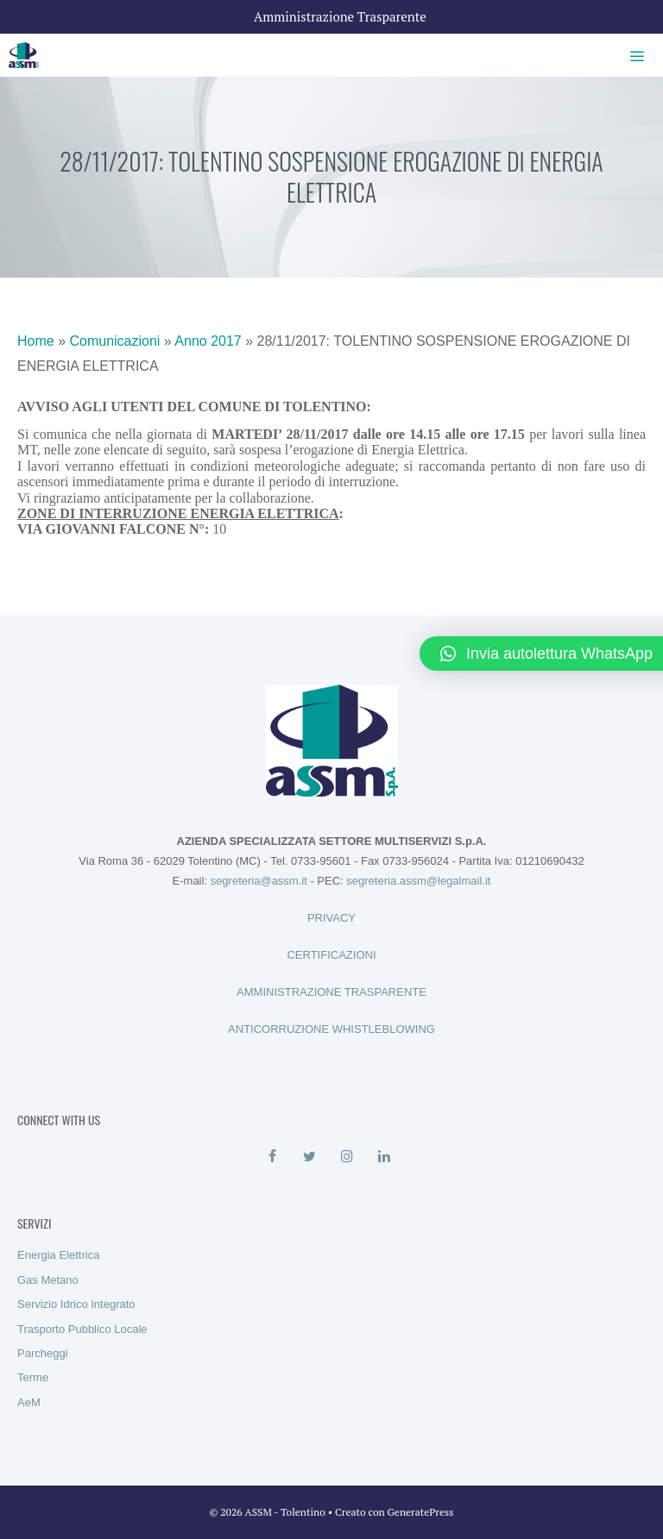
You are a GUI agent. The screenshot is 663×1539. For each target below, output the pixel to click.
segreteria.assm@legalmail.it (418, 880)
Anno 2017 (207, 341)
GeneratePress (421, 1511)
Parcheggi (42, 1353)
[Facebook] (272, 1157)
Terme (32, 1377)
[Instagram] (347, 1157)
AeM (29, 1402)
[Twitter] (309, 1157)
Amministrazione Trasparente (340, 16)
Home (35, 341)
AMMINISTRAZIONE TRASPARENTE (331, 991)
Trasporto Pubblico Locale (82, 1329)
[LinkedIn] (384, 1157)
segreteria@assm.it (259, 880)
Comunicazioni (114, 341)
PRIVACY (331, 917)
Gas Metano (48, 1279)
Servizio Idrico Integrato (76, 1304)
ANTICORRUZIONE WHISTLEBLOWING (331, 1029)
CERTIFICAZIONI (331, 954)
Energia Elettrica (58, 1254)
